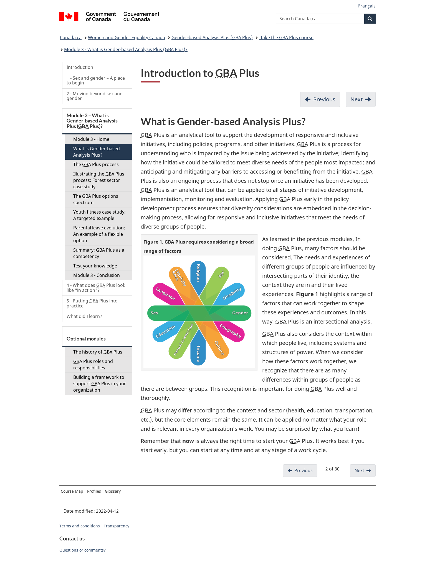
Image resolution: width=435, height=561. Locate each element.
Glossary (113, 491)
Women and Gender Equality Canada (126, 37)
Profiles (94, 491)
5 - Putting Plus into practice (92, 303)
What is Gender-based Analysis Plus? (96, 152)
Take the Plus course (286, 37)
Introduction (80, 67)
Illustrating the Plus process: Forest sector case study (98, 180)
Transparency (116, 526)
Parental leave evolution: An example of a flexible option (99, 234)
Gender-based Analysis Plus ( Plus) (212, 37)
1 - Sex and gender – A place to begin (96, 80)
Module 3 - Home (91, 139)
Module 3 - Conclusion (96, 275)
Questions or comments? (82, 550)
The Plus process (96, 164)
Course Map (72, 491)
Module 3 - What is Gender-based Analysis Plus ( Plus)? (126, 49)
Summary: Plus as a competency (98, 253)
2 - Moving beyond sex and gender (95, 96)
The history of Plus (97, 352)
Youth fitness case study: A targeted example (99, 215)
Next (356, 99)
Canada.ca (71, 37)
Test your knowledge (95, 266)
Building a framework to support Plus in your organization (99, 383)
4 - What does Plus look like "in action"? (96, 287)
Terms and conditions (79, 526)
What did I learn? (84, 316)
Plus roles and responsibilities (93, 364)
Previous (324, 99)
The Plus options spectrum (95, 199)
